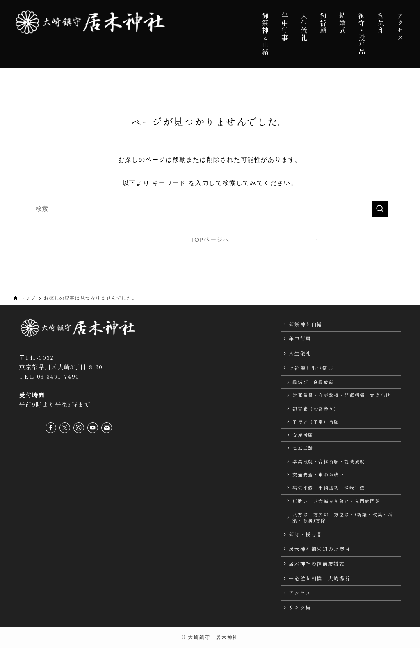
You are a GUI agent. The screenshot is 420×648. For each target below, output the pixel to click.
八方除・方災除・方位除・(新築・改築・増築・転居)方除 (342, 517)
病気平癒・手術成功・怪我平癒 (328, 487)
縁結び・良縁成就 (313, 382)
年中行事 (300, 338)
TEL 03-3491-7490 (49, 376)
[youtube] (92, 427)
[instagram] (78, 427)
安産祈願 (302, 434)
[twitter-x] (64, 427)
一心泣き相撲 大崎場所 (319, 578)
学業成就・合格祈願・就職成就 (328, 461)
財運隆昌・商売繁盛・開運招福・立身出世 (341, 395)
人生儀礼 (300, 353)
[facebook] (51, 427)
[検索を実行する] (380, 209)
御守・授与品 (305, 534)
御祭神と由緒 (305, 324)
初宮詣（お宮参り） (315, 408)
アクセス (300, 592)
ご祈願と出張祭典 (311, 367)
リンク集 (300, 607)
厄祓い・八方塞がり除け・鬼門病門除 (336, 501)
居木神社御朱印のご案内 (319, 548)
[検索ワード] (210, 209)
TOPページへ (210, 240)
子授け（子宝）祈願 (315, 421)
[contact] (106, 427)
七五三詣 (302, 448)
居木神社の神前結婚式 (317, 563)
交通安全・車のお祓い (318, 474)
